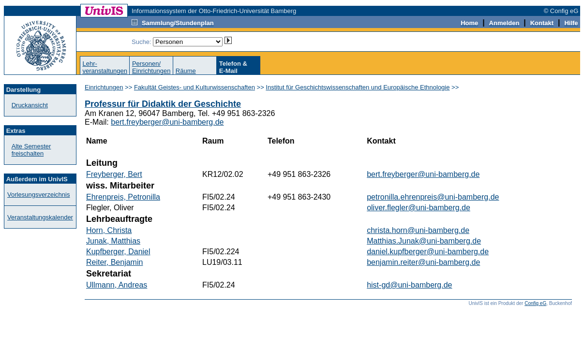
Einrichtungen (104, 87)
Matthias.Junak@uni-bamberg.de (424, 241)
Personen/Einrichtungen (151, 67)
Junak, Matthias (113, 241)
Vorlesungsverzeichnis (38, 194)
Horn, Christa (109, 230)
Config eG (535, 303)
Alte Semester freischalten (31, 150)
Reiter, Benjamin (114, 262)
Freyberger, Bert (114, 174)
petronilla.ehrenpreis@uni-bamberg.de (433, 197)
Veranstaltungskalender (40, 217)
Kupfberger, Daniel (118, 251)
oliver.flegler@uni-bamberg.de (418, 207)
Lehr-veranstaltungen (104, 67)
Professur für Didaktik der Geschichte (163, 104)
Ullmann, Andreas (116, 285)
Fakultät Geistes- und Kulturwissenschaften (194, 87)
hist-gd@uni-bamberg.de (409, 285)
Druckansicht (30, 105)
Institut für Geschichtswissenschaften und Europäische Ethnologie (357, 87)
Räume (186, 70)
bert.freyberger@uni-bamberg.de (167, 122)
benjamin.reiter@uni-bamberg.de (423, 262)
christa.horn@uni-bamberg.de (418, 230)
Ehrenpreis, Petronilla (123, 197)
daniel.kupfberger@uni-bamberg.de (428, 251)
